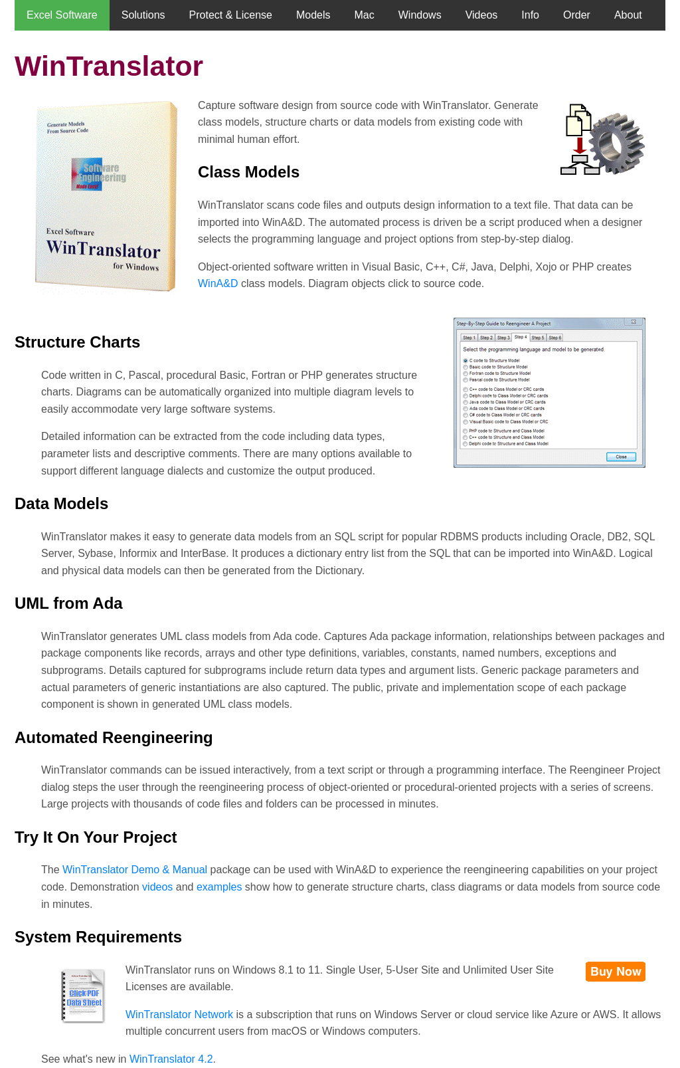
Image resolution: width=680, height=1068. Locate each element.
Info (530, 15)
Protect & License (230, 15)
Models (313, 15)
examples (219, 887)
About (628, 15)
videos (157, 887)
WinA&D (218, 283)
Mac (365, 15)
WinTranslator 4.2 (171, 1059)
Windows (420, 15)
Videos (482, 15)
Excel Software (62, 15)
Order (576, 15)
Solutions (143, 15)
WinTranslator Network (179, 1014)
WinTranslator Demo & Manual (134, 869)
